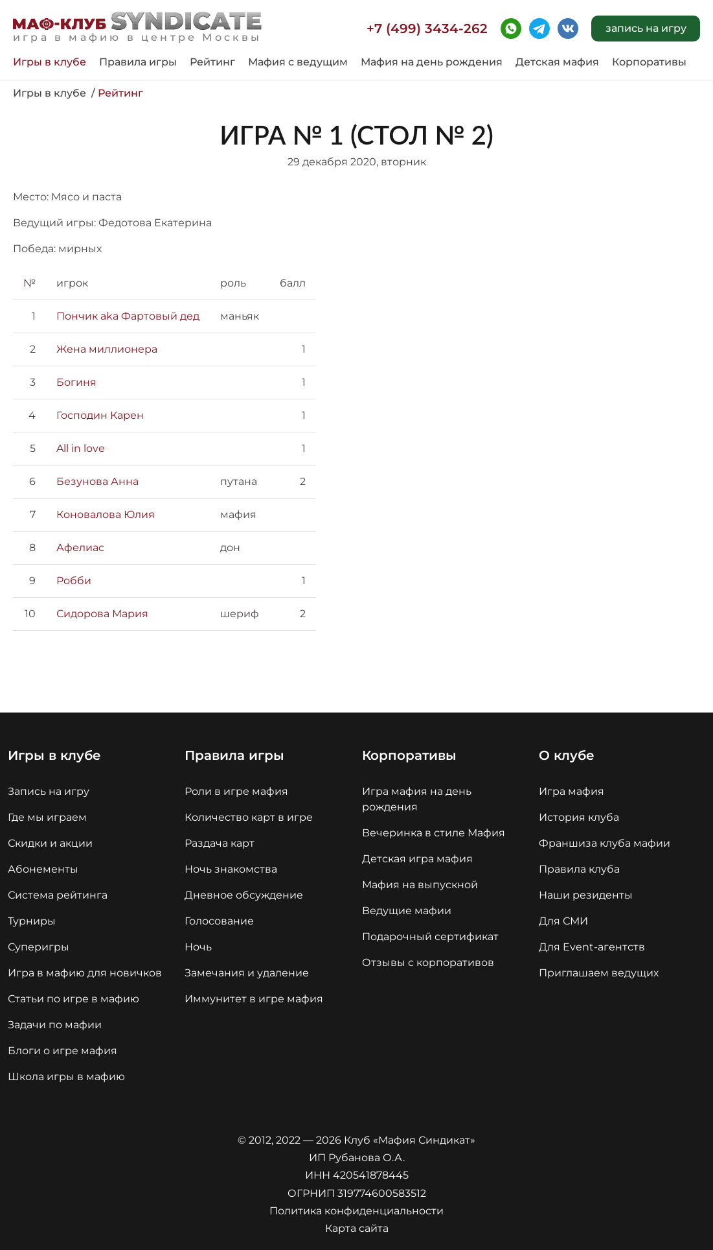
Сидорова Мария (102, 613)
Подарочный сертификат (430, 936)
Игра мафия (571, 791)
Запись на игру (48, 791)
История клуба (579, 817)
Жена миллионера (106, 349)
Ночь (198, 947)
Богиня (76, 382)
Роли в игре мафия (236, 791)
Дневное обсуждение (244, 895)
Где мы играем (47, 817)
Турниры (32, 921)
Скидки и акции (50, 843)
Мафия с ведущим (298, 62)
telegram (539, 28)
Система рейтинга (58, 895)
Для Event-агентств (592, 947)
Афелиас (80, 547)
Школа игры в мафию (66, 1076)
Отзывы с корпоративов (428, 962)
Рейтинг (212, 62)
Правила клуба (579, 869)
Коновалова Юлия (105, 514)
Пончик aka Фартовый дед (127, 316)
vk (568, 28)
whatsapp (511, 28)
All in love (80, 448)
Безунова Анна (97, 481)
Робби (73, 580)
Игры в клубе (49, 62)
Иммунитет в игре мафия (254, 999)
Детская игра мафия (417, 859)
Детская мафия (557, 62)
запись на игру (645, 28)
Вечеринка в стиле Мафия (433, 833)
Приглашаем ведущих (599, 973)
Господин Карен (100, 415)
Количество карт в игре (249, 817)
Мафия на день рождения (432, 62)
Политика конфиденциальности (356, 1211)
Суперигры (38, 947)
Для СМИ (563, 921)
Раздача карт (220, 843)
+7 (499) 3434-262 (427, 28)
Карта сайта (357, 1228)
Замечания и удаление (247, 973)
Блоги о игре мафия (62, 1050)
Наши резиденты (586, 895)
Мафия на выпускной (420, 885)
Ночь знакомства (231, 869)
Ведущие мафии (406, 910)
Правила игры (138, 62)
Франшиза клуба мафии (604, 843)
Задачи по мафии (55, 1025)
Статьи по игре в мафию (73, 999)
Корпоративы (649, 62)
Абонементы (43, 869)
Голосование (219, 921)
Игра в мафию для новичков (85, 973)
